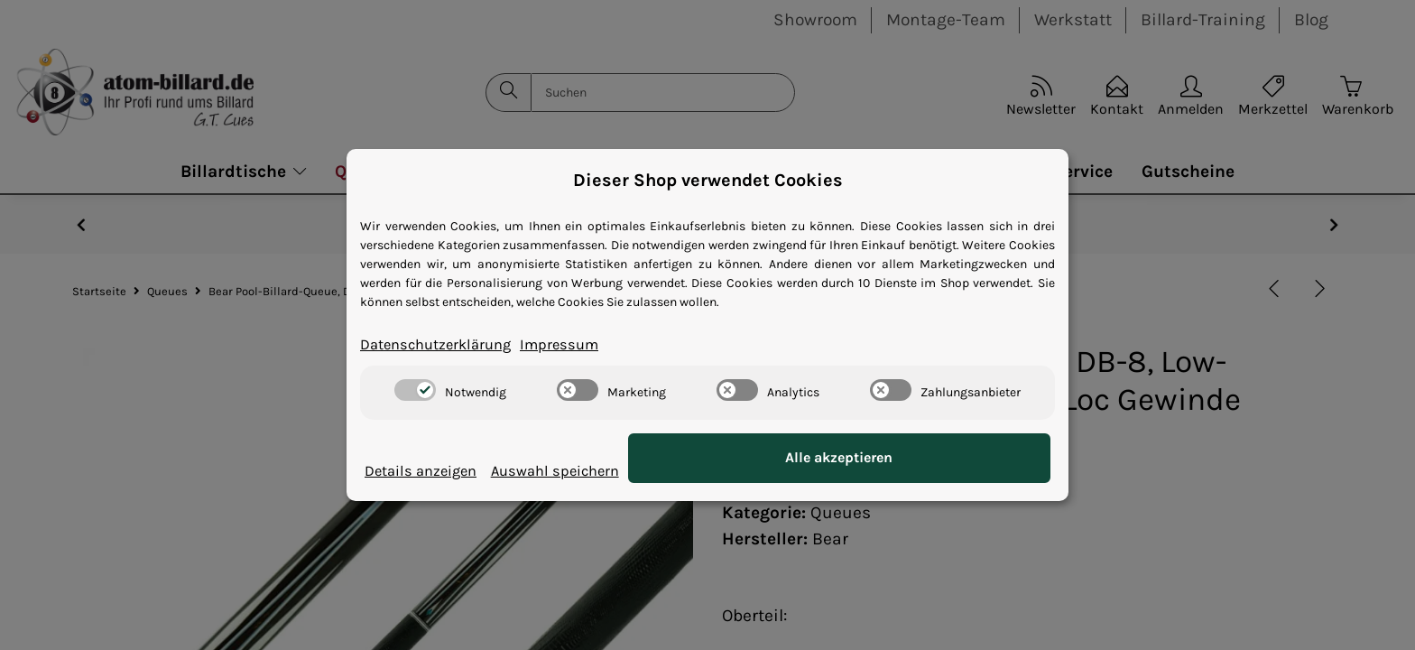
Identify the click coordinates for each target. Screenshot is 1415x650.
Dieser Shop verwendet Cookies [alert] (708, 178)
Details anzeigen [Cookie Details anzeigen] (431, 470)
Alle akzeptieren (960, 459)
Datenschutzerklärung (450, 344)
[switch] (415, 392)
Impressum (594, 344)
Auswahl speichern (785, 470)
